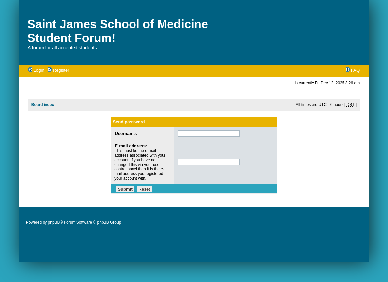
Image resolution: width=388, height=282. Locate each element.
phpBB (54, 222)
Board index (42, 104)
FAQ (353, 70)
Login (36, 70)
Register (58, 70)
